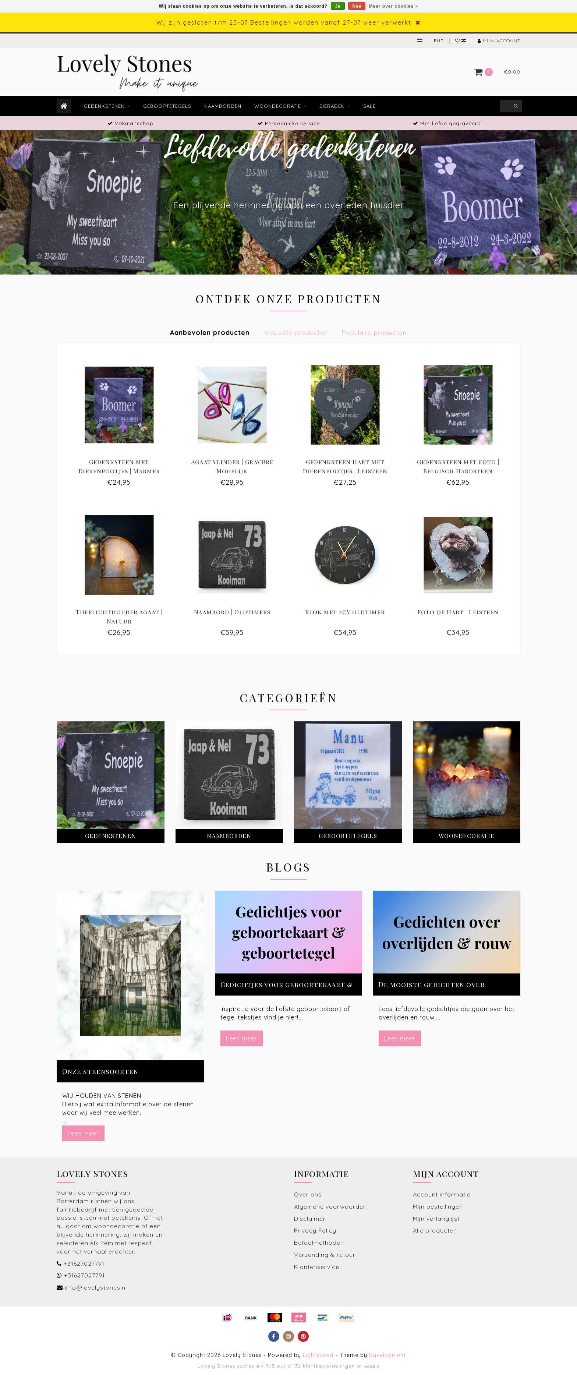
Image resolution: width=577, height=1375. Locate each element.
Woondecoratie (277, 106)
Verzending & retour (324, 1254)
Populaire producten (374, 332)
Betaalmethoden (319, 1242)
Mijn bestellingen (438, 1206)
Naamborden (222, 106)
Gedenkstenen (104, 106)
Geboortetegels (167, 106)
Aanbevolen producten (209, 332)
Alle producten (435, 1230)
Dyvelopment (387, 1355)
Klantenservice (316, 1266)
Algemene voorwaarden (330, 1206)
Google (371, 1366)
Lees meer (83, 1133)
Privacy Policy (315, 1230)
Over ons (308, 1194)
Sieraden (332, 106)
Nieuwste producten (295, 332)
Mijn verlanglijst (436, 1218)
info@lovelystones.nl (96, 1287)
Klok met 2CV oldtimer (345, 612)
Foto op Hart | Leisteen (458, 612)
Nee (356, 6)
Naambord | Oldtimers (232, 612)
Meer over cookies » (393, 6)
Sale (369, 106)
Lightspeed (318, 1355)
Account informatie (442, 1194)
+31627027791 (84, 1263)
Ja (337, 6)
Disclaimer (310, 1218)
